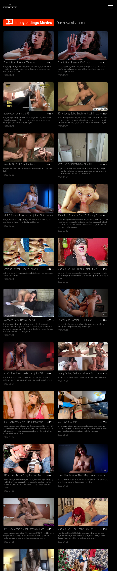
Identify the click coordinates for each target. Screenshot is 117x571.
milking (81, 62)
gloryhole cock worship (53, 307)
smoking (87, 489)
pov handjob (93, 299)
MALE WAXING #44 (13, 293)
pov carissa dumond (92, 440)
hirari (90, 109)
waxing (31, 302)
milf (31, 102)
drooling (51, 154)
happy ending (108, 299)
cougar (31, 198)
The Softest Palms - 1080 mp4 (57, 53)
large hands (33, 62)
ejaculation (53, 304)
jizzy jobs (63, 396)
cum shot (71, 393)
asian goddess (93, 102)
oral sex (25, 198)
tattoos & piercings (85, 104)
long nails (31, 203)
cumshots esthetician (17, 304)
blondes (5, 107)
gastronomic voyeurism (53, 201)
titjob (21, 109)
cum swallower (8, 109)
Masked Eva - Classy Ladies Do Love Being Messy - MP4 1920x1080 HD (20, 433)
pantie (102, 65)
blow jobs (44, 484)
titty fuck (49, 156)
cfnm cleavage (18, 445)
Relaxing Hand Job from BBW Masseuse (20, 477)
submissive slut (46, 159)
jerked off (12, 60)
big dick (65, 393)
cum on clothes (61, 438)
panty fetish (88, 198)
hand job (43, 396)
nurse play (106, 57)
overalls (69, 438)
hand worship (19, 60)
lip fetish (24, 203)
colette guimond (46, 104)
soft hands (13, 62)
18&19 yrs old (63, 492)
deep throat (58, 154)
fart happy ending (63, 208)
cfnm (9, 203)
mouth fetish (88, 487)
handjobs (82, 57)
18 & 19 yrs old (18, 104)
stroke (5, 112)
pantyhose (48, 351)
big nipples (92, 107)
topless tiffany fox (14, 154)
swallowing (45, 154)
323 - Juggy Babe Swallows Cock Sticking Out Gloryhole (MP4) (20, 97)
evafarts (53, 203)
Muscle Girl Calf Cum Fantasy (57, 97)
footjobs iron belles (57, 104)
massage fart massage (53, 206)
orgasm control (8, 104)
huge (86, 107)
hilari (94, 109)
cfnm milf (24, 401)
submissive (109, 149)
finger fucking (83, 482)
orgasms (82, 489)
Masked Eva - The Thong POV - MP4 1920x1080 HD (58, 339)
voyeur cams (88, 62)
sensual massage (9, 102)
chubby (107, 102)
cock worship (19, 102)
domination (82, 60)
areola (108, 104)
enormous (99, 109)
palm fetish (12, 65)
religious (87, 346)
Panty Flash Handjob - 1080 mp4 (96, 194)
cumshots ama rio (23, 62)
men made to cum (84, 151)
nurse (27, 297)
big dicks (47, 393)
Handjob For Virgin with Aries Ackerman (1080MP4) (96, 339)
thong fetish (44, 344)
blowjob (93, 104)
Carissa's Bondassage (91, 433)
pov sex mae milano (92, 302)
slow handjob (19, 253)
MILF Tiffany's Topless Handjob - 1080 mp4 (20, 144)
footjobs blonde (83, 260)
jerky (106, 65)
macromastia (101, 104)
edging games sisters (98, 489)
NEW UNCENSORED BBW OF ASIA (96, 97)
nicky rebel (27, 60)
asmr (9, 482)
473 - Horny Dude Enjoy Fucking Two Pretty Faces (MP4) (58, 293)
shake (69, 159)
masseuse (14, 487)
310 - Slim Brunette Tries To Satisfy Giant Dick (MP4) (58, 144)
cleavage (105, 107)
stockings (65, 349)
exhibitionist (99, 57)
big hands (6, 62)
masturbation (57, 149)
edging (81, 492)
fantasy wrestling (56, 248)
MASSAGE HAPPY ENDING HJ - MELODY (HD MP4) (58, 386)
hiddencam (28, 304)
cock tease (82, 149)
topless (81, 299)
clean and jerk (13, 302)
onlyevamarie (45, 203)
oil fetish (59, 393)
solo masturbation (23, 107)
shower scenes (91, 60)
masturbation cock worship (49, 492)
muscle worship (55, 102)
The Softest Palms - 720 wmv (19, 53)
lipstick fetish (16, 203)
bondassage (102, 440)
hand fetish (21, 57)
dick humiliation (26, 299)
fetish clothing (11, 398)
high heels (59, 344)
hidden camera (106, 60)
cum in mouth (13, 107)
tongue (107, 489)
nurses (109, 62)
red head (56, 396)
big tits (35, 104)
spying (95, 62)
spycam (85, 65)
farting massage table (54, 211)
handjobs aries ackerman (99, 346)
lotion (81, 438)
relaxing (19, 484)
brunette (51, 151)
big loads (16, 346)
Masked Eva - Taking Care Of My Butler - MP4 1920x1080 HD (96, 386)
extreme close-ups (14, 299)
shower (99, 60)
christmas (17, 401)
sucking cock (45, 304)
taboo (80, 484)
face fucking (33, 346)
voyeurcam (12, 307)
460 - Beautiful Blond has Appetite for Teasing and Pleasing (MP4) (58, 477)
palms (34, 60)
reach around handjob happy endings (52, 440)
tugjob (25, 151)
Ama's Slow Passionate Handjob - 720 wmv (20, 243)
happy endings (13, 57)
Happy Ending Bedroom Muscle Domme (58, 243)
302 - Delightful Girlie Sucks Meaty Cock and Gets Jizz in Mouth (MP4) (96, 243)
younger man (31, 201)
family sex (93, 484)
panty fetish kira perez (90, 203)
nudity (98, 344)
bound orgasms (103, 438)
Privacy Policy (70, 532)
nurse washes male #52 (92, 53)
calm (24, 484)
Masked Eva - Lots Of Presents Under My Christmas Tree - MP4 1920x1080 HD (20, 386)
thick (99, 102)
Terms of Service (48, 532)
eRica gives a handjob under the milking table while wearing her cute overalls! (58, 433)
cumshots (15, 149)
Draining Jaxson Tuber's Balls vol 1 (96, 144)
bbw (103, 102)
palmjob (5, 65)
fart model (64, 201)
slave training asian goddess (99, 151)
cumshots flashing (94, 65)
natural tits (30, 109)
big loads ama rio (29, 253)
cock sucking (57, 156)
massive (99, 107)
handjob (5, 57)
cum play (81, 391)
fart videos (59, 203)
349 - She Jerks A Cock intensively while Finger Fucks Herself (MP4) (20, 339)
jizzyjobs (70, 396)
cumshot (31, 57)
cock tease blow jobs (14, 112)
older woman (23, 201)
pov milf (43, 354)
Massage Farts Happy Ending (57, 194)
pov (27, 57)
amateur (20, 349)
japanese (82, 107)
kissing (81, 487)
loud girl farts (65, 206)
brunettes (16, 109)
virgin (107, 344)
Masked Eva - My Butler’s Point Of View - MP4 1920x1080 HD (20, 194)
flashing (98, 201)
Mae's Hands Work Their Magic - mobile (96, 293)
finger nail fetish (62, 346)
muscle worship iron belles (49, 250)
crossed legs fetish (17, 391)
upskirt (81, 201)
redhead (43, 156)
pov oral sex (62, 159)
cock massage (31, 250)
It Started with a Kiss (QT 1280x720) (96, 477)
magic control (106, 255)
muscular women (66, 102)
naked (102, 344)
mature (5, 203)
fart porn (68, 198)
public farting (61, 198)
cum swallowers (66, 156)
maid (80, 65)
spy (105, 62)
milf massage (54, 398)
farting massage (52, 208)
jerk (25, 109)
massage (100, 62)
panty (26, 302)
